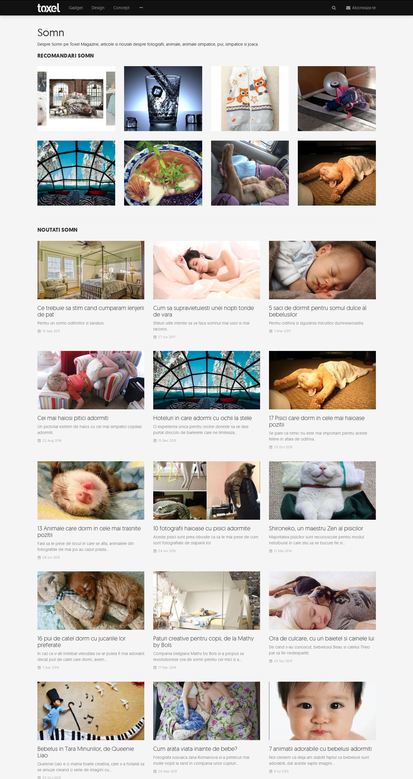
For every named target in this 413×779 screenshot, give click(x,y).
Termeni (345, 764)
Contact (369, 764)
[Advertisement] (207, 657)
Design (98, 7)
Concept (121, 7)
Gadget (76, 7)
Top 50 (322, 764)
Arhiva (301, 764)
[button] (141, 7)
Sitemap (278, 764)
